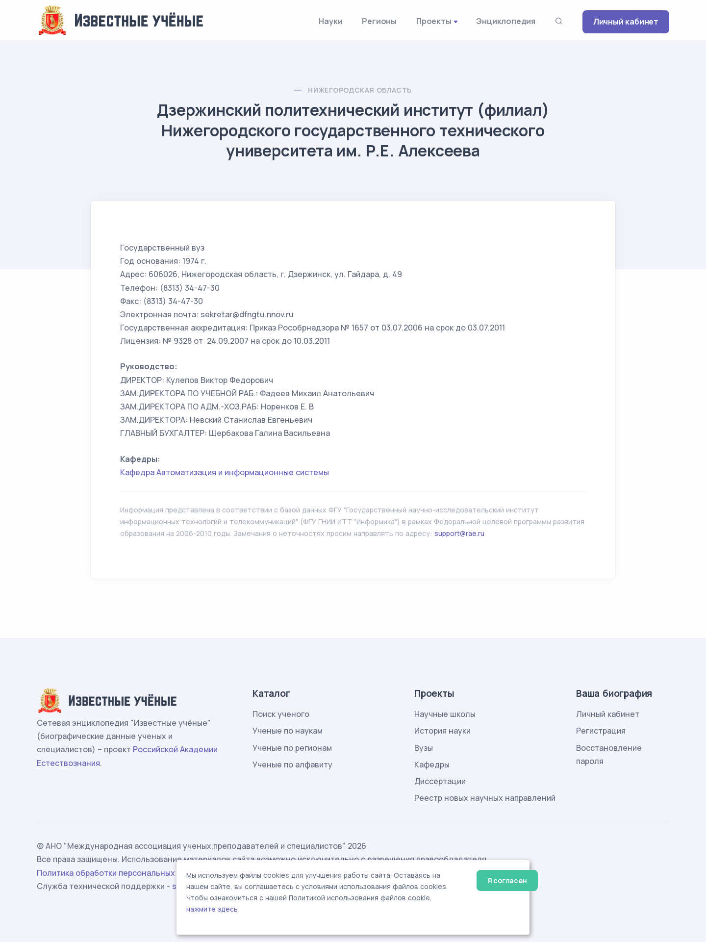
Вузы (423, 747)
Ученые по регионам (292, 747)
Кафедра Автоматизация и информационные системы (224, 472)
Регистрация (601, 730)
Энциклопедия (505, 21)
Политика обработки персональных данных (121, 872)
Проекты (434, 21)
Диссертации (440, 781)
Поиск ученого (280, 714)
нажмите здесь (212, 909)
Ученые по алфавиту (292, 764)
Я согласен (507, 880)
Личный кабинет (625, 21)
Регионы (379, 21)
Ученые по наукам (287, 730)
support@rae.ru (459, 533)
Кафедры (432, 764)
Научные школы (445, 714)
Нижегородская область (359, 90)
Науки (330, 21)
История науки (442, 730)
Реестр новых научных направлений (484, 797)
